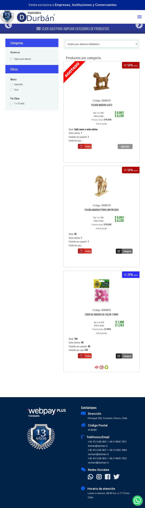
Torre (16, 89)
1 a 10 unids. (19, 103)
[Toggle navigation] (141, 17)
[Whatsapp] (137, 500)
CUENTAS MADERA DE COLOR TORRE (101, 314)
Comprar (124, 251)
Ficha (84, 146)
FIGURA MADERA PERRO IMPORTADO (102, 209)
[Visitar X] (116, 477)
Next (138, 24)
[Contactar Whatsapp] (90, 477)
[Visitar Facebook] (107, 477)
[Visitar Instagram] (99, 477)
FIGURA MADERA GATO (101, 105)
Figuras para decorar (22, 58)
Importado (18, 84)
